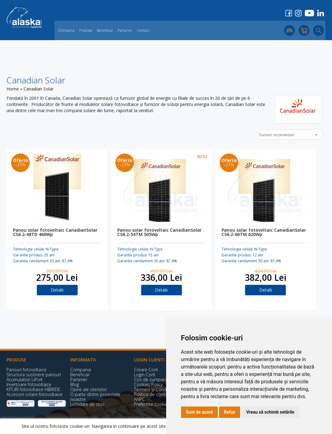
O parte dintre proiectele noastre (95, 396)
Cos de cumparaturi (154, 379)
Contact (143, 30)
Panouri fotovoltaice (26, 370)
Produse (86, 30)
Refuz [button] (229, 412)
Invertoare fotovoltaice (28, 384)
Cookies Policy (148, 384)
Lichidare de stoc (87, 404)
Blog (74, 384)
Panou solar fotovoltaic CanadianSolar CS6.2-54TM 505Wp (159, 232)
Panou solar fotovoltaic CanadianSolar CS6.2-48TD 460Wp (55, 232)
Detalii (57, 290)
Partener (125, 30)
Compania (66, 30)
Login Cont (144, 374)
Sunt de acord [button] (199, 412)
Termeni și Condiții (152, 389)
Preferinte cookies (152, 404)
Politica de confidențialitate (161, 394)
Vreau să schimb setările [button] (270, 412)
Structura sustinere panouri (33, 374)
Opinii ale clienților (88, 389)
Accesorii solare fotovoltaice (34, 394)
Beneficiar (105, 30)
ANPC (139, 399)
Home (12, 89)
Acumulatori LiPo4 (24, 379)
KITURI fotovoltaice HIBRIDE (33, 389)
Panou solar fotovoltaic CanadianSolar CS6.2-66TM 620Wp (264, 232)
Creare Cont (146, 370)
